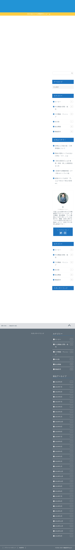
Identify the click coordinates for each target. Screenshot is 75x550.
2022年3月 (64, 392)
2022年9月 (64, 382)
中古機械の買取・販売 (64, 108)
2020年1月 (64, 466)
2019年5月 (64, 506)
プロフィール (36, 3)
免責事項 (21, 547)
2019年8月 (64, 491)
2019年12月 (64, 471)
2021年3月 (64, 412)
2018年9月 (64, 536)
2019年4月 (64, 511)
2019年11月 (64, 476)
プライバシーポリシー (10, 547)
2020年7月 (64, 436)
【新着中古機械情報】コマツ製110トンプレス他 (64, 172)
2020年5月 (64, 446)
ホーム (27, 3)
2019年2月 (64, 516)
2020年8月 (64, 431)
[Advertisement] (63, 55)
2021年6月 (64, 407)
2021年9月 (64, 397)
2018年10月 (64, 531)
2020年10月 (64, 422)
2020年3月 (64, 456)
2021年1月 (64, 417)
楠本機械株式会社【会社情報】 (52, 3)
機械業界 (64, 131)
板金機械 (64, 126)
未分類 (64, 122)
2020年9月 (64, 426)
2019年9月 (64, 486)
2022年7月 (64, 387)
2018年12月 (64, 521)
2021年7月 (64, 402)
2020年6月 (64, 441)
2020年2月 (64, 461)
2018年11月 (64, 526)
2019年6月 (64, 501)
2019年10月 (64, 481)
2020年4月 (64, 451)
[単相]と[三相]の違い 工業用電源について (63, 147)
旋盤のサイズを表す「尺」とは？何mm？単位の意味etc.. (64, 181)
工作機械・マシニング (64, 115)
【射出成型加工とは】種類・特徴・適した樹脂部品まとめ (64, 163)
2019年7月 (64, 496)
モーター (64, 102)
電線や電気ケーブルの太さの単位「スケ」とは (64, 155)
